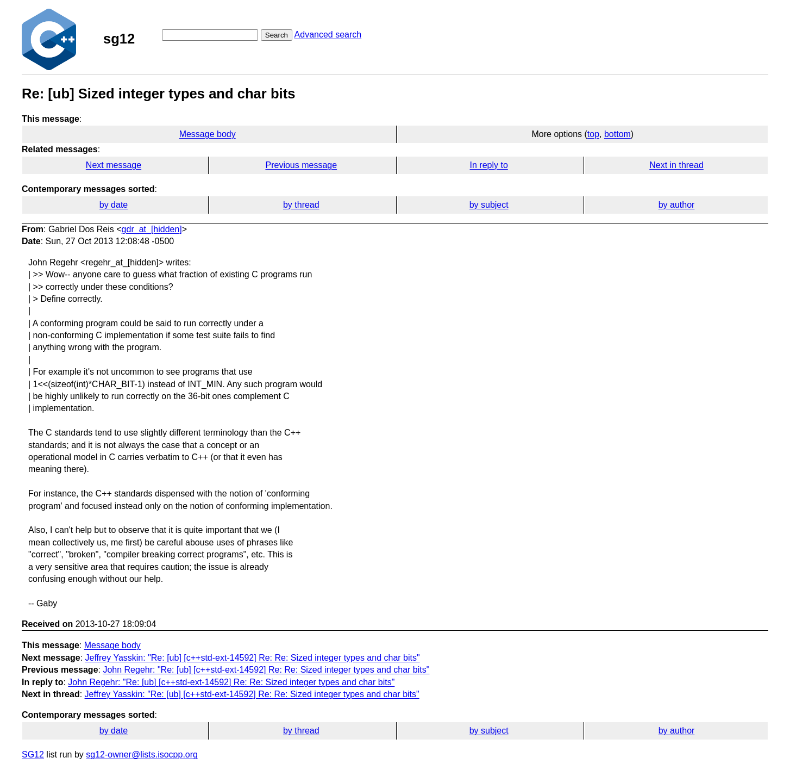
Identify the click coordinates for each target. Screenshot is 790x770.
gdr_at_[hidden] (152, 229)
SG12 (33, 754)
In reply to (489, 165)
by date (113, 204)
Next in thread (676, 165)
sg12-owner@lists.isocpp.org (142, 754)
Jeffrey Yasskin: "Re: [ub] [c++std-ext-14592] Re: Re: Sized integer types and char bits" (252, 657)
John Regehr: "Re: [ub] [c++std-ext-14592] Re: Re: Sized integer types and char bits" (266, 669)
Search (276, 35)
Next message (113, 165)
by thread (301, 204)
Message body (207, 134)
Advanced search (328, 34)
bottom (617, 134)
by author (677, 204)
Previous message (301, 165)
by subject (489, 204)
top (593, 134)
